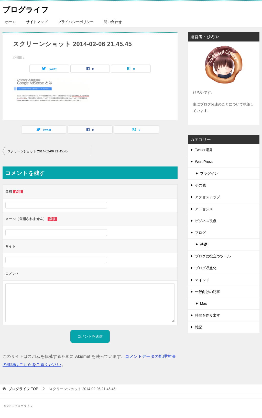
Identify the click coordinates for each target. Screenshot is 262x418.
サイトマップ (37, 22)
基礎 (203, 244)
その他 (200, 185)
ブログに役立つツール (213, 256)
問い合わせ (113, 22)
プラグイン (209, 173)
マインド (202, 280)
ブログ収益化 (205, 268)
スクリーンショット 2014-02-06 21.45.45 (38, 151)
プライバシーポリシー (76, 22)
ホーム (10, 22)
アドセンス (204, 209)
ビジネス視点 (205, 221)
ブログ (200, 233)
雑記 (198, 327)
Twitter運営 (204, 150)
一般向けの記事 (207, 292)
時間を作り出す (207, 315)
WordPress (204, 162)
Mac (203, 303)
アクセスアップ (207, 197)
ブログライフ (26, 9)
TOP (23, 389)
